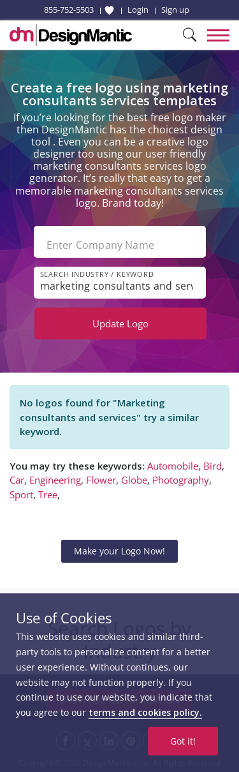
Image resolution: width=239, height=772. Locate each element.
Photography (180, 479)
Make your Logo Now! (119, 551)
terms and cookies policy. (145, 712)
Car (17, 479)
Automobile (172, 465)
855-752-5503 (69, 9)
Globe (134, 479)
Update (120, 323)
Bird (212, 465)
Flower (101, 479)
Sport (21, 494)
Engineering (55, 479)
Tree (47, 494)
